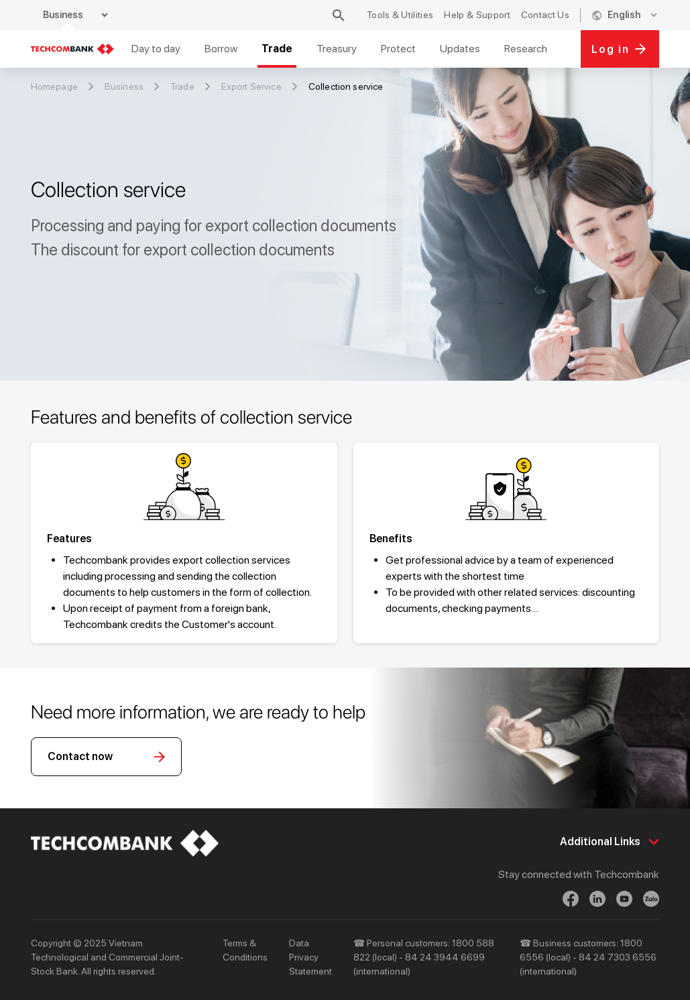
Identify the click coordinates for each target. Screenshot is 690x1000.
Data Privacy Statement (310, 957)
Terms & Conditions (245, 950)
